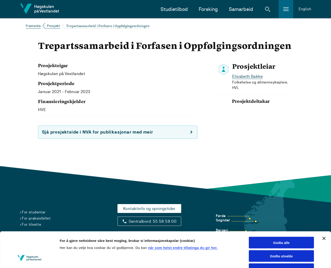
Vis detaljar (284, 259)
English (305, 9)
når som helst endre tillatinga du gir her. (183, 217)
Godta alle (281, 212)
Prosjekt (53, 26)
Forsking (208, 9)
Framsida (33, 26)
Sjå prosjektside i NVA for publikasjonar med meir (97, 132)
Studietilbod (174, 9)
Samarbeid (241, 9)
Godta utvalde (281, 226)
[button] (267, 9)
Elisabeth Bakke (247, 76)
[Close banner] (324, 208)
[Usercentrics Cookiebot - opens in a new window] (29, 259)
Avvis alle (281, 239)
